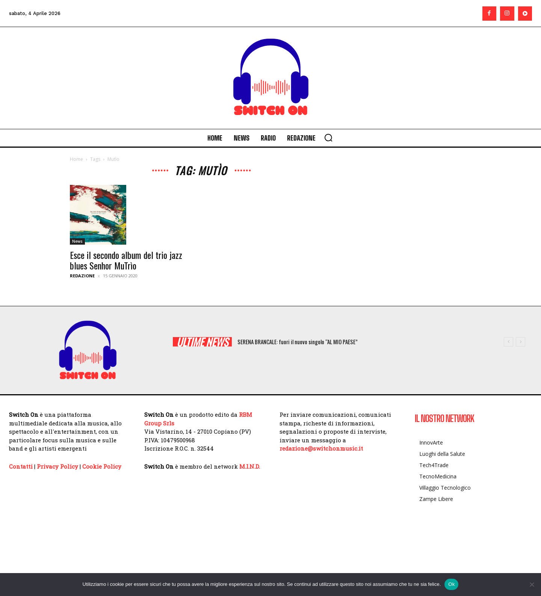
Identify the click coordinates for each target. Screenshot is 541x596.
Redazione (82, 275)
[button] (328, 138)
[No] (531, 584)
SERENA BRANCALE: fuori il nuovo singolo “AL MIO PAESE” (297, 341)
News (77, 241)
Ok (451, 584)
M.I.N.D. (249, 466)
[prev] (508, 341)
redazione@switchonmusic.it (321, 448)
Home (76, 159)
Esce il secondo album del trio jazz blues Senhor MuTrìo (126, 260)
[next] (520, 341)
